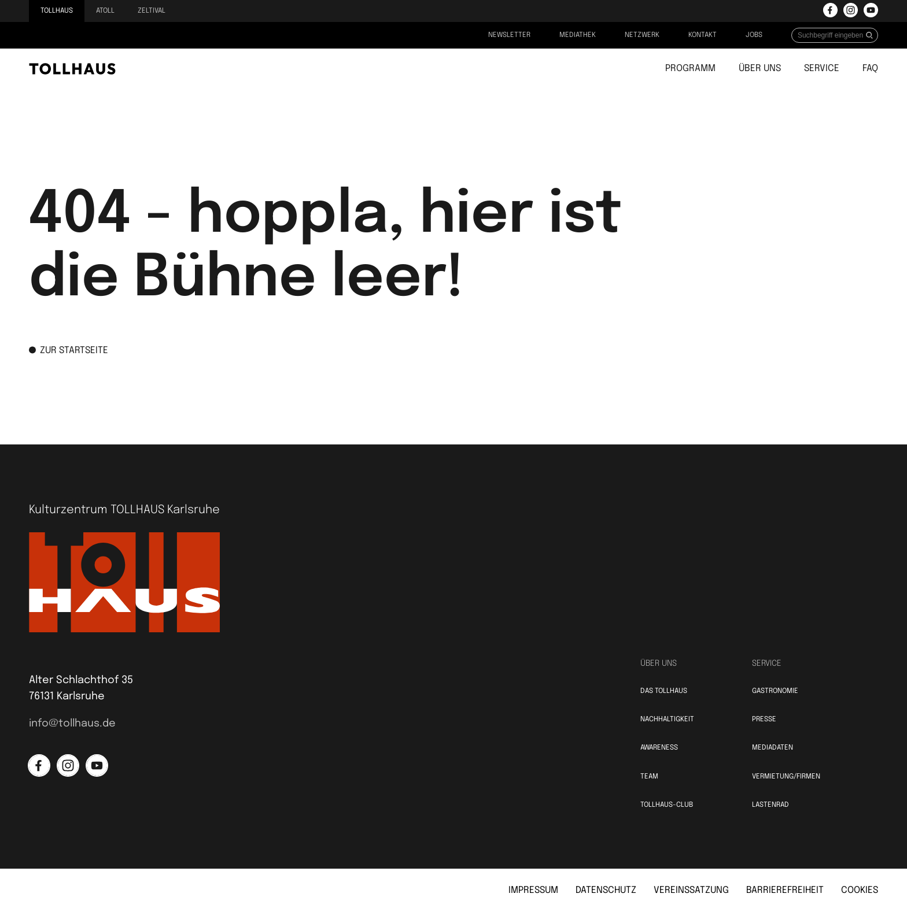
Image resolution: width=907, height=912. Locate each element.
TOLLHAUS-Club (666, 805)
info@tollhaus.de (72, 723)
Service (821, 68)
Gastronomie (775, 691)
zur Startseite (68, 349)
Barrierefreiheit (785, 890)
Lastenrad (770, 805)
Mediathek (577, 35)
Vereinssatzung (691, 890)
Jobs (754, 35)
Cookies (859, 890)
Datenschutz (606, 890)
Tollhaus (56, 11)
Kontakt (702, 35)
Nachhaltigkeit (667, 719)
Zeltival (151, 11)
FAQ (870, 68)
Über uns (760, 68)
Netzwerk (642, 35)
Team (649, 776)
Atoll (105, 11)
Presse (764, 719)
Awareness (659, 747)
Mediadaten (772, 747)
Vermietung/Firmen (786, 776)
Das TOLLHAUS (663, 691)
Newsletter (509, 35)
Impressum (533, 890)
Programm (690, 68)
